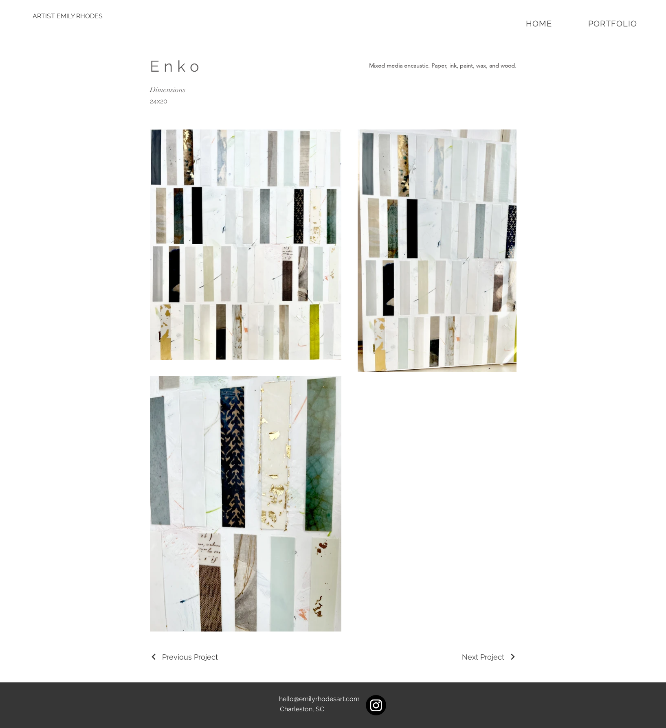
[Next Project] (489, 657)
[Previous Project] (184, 657)
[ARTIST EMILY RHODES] (68, 16)
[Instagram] (376, 705)
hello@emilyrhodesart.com (319, 699)
